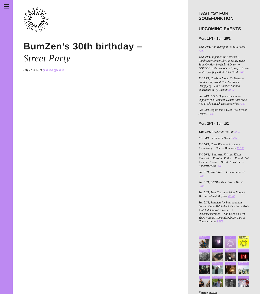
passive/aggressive (53, 69)
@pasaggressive (208, 292)
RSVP (202, 50)
